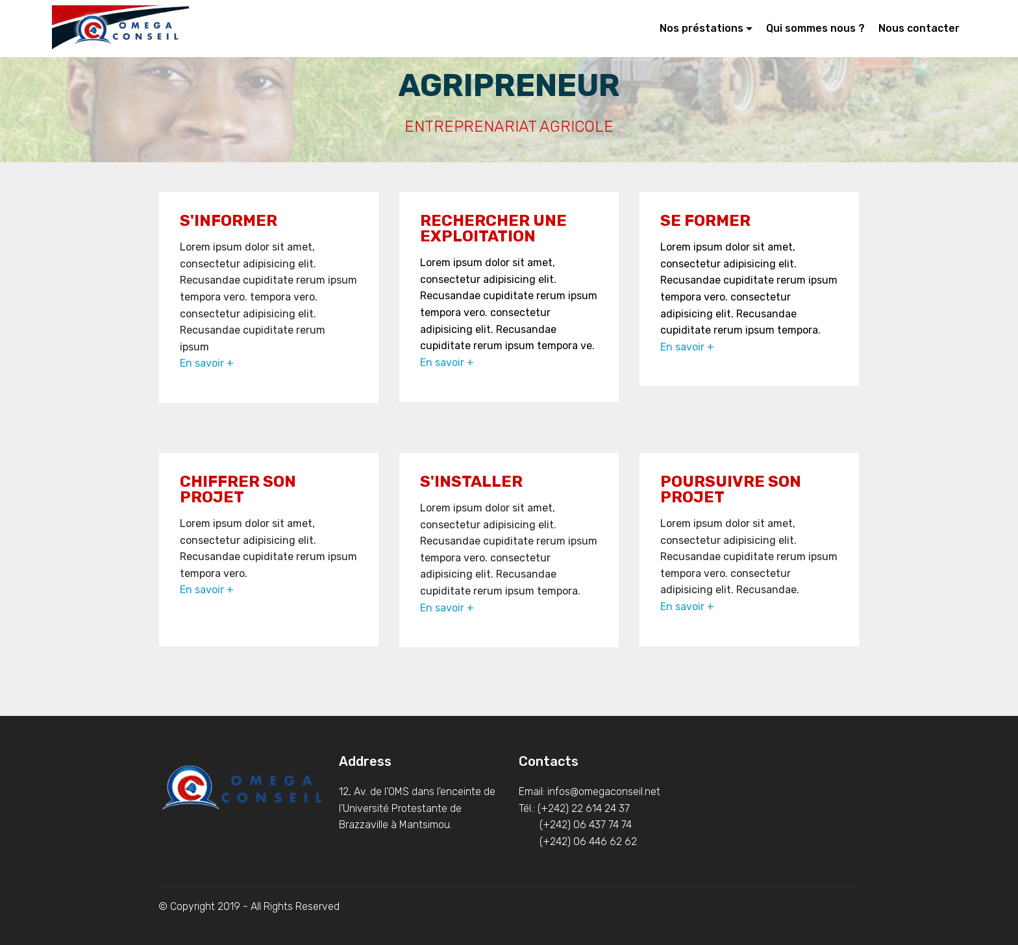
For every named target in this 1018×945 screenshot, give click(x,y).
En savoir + (207, 363)
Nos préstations (701, 28)
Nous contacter (919, 28)
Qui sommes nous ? (815, 28)
